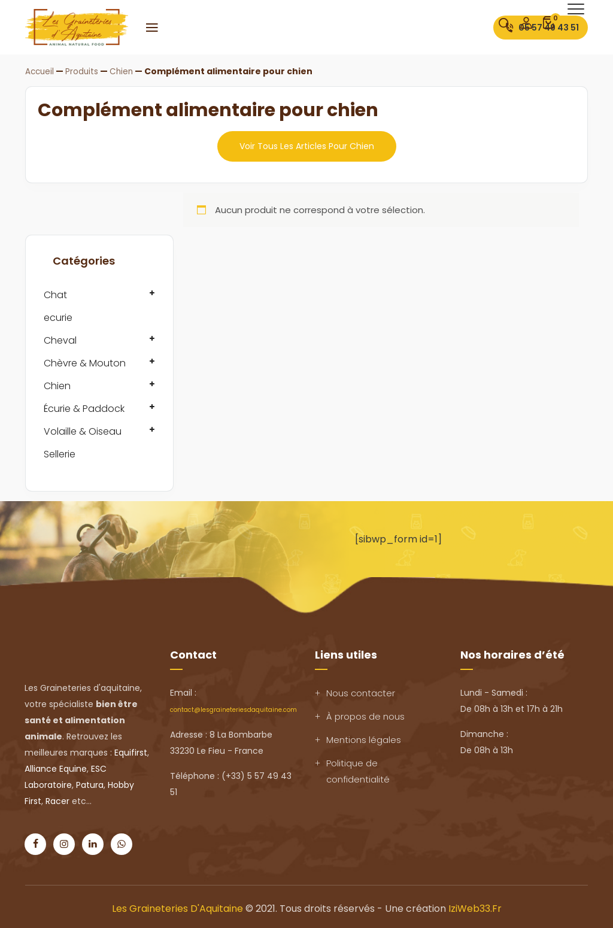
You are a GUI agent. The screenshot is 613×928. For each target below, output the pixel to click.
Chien (57, 385)
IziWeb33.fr (475, 908)
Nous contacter (360, 692)
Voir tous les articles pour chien (306, 145)
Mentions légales (363, 739)
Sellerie (59, 453)
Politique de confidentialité (358, 770)
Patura (90, 784)
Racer (57, 800)
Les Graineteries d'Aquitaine (177, 908)
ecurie (58, 317)
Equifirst (130, 752)
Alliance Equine (56, 768)
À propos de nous (365, 715)
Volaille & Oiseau (83, 431)
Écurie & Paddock (84, 408)
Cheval (60, 340)
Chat (55, 294)
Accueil (40, 71)
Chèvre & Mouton (85, 362)
